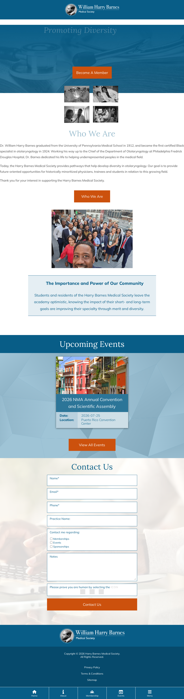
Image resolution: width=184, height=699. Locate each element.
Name (54, 478)
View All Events (92, 445)
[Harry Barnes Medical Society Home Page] (92, 9)
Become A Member (92, 72)
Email (54, 492)
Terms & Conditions (92, 673)
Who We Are (92, 196)
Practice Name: (60, 519)
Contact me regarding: (65, 532)
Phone (54, 505)
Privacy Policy (92, 667)
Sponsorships (61, 546)
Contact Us (92, 604)
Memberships (61, 538)
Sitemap (92, 680)
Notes (54, 556)
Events (57, 542)
